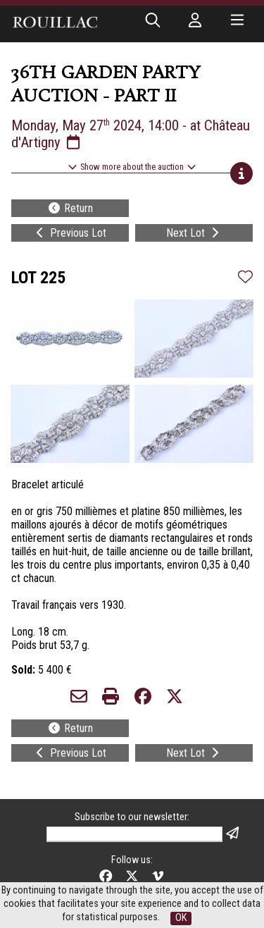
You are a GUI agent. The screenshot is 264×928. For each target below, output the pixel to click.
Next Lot (194, 233)
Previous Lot (69, 233)
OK (181, 918)
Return (70, 208)
